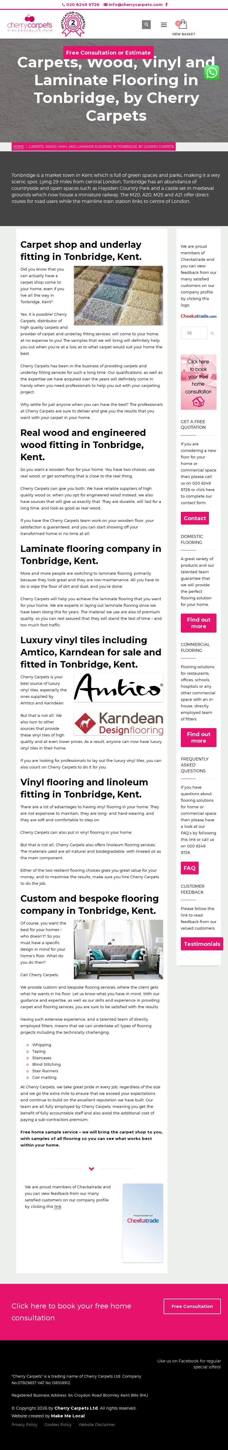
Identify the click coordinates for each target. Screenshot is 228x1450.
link (57, 1206)
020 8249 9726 (82, 4)
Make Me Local (68, 1416)
